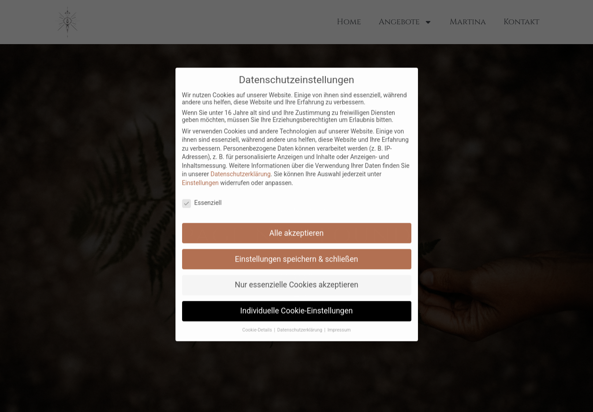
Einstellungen (200, 175)
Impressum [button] (339, 322)
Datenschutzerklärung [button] (300, 322)
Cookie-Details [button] (257, 322)
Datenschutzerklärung (240, 166)
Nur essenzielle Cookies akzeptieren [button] (296, 277)
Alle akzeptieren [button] (296, 225)
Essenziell (202, 195)
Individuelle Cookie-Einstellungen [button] (296, 303)
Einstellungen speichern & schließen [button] (296, 251)
